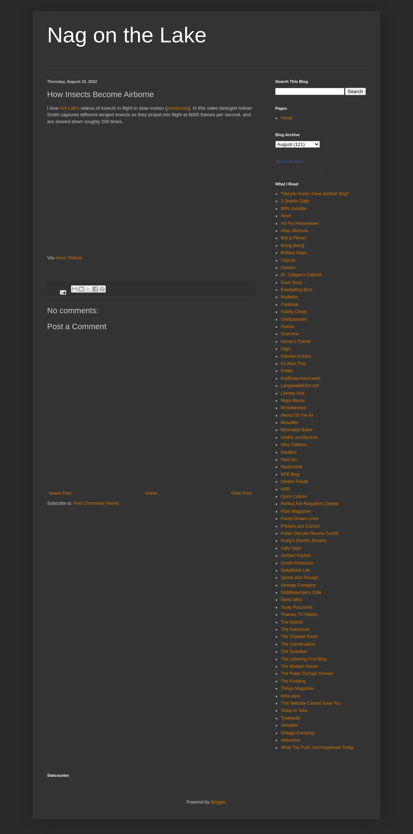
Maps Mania (292, 400)
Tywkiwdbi (291, 718)
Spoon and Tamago (299, 577)
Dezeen (288, 267)
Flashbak (290, 304)
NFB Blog (290, 474)
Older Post (241, 493)
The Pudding (293, 681)
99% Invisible (293, 208)
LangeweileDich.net (300, 385)
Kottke (287, 370)
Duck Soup (291, 282)
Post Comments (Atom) (96, 503)
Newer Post (60, 493)
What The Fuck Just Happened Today (317, 747)
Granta (287, 326)
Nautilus (288, 452)
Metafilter (290, 422)
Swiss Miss (291, 599)
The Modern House (299, 666)
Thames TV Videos (299, 614)
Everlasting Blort (296, 289)
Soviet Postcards (297, 563)
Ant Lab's (69, 108)
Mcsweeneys (293, 407)
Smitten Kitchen (296, 555)
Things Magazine (297, 688)
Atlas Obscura (294, 230)
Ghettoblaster (294, 319)
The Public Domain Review (307, 673)
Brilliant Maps (294, 252)
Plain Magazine (295, 511)
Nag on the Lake (126, 35)
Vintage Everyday (298, 732)
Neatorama (291, 466)
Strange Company (298, 585)
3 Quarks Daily (295, 201)
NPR (285, 489)
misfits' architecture (299, 437)
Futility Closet (294, 311)
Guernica (290, 333)
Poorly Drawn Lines (299, 518)
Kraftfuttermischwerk (300, 378)
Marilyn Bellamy (289, 161)
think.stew (290, 696)
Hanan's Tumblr (296, 341)
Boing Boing (292, 245)
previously (177, 108)
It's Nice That (293, 363)
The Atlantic (292, 622)
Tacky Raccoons (296, 607)
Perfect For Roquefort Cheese (310, 503)
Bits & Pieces (293, 237)
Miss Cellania (293, 444)
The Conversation (298, 644)
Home (151, 493)
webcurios (290, 740)
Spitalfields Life (295, 570)
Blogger (217, 802)
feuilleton (289, 296)
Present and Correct (300, 526)
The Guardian (294, 651)
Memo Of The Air (297, 415)
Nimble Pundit (294, 481)
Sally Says (291, 548)
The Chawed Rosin (299, 636)
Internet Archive (296, 356)
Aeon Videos (68, 257)
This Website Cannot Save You (311, 703)
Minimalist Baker (297, 429)
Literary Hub (292, 393)
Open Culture (293, 496)
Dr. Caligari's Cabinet (301, 274)
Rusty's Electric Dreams (304, 540)
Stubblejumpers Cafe (301, 592)
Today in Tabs (294, 710)
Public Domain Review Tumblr (310, 533)
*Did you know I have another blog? (315, 193)
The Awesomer (295, 629)
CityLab (288, 260)
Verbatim (289, 725)
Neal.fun (289, 459)
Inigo (285, 348)
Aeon (286, 215)
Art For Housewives (300, 223)
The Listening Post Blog (304, 659)
